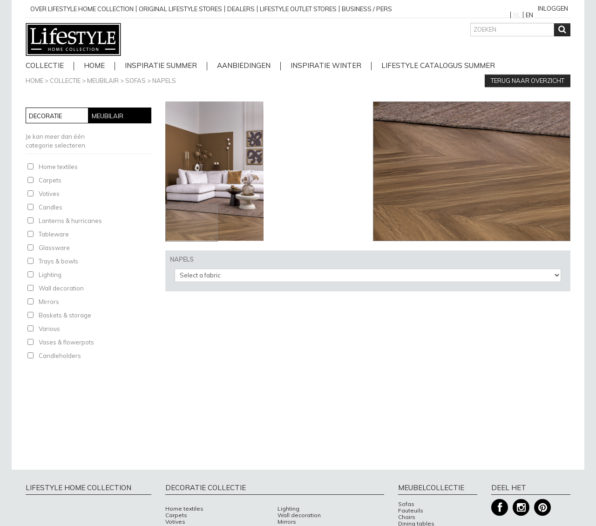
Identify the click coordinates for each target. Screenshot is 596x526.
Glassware (54, 247)
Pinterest (542, 507)
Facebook (499, 507)
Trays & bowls (58, 261)
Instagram (521, 507)
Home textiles (58, 166)
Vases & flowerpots (66, 342)
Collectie (45, 66)
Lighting (50, 274)
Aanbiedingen (244, 66)
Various (49, 328)
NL (517, 15)
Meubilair (103, 80)
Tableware (54, 234)
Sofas (135, 80)
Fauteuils (410, 510)
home (94, 66)
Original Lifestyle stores (180, 9)
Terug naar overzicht (527, 80)
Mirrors (49, 301)
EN (529, 15)
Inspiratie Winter (326, 66)
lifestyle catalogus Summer (438, 66)
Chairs (406, 517)
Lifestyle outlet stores (298, 9)
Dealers (241, 9)
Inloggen (553, 8)
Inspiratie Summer (161, 66)
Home (34, 80)
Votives (49, 193)
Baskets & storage (65, 315)
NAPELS (164, 80)
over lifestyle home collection (82, 9)
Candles (50, 207)
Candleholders (60, 355)
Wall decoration (61, 288)
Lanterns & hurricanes (70, 220)
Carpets (50, 180)
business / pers (367, 9)
